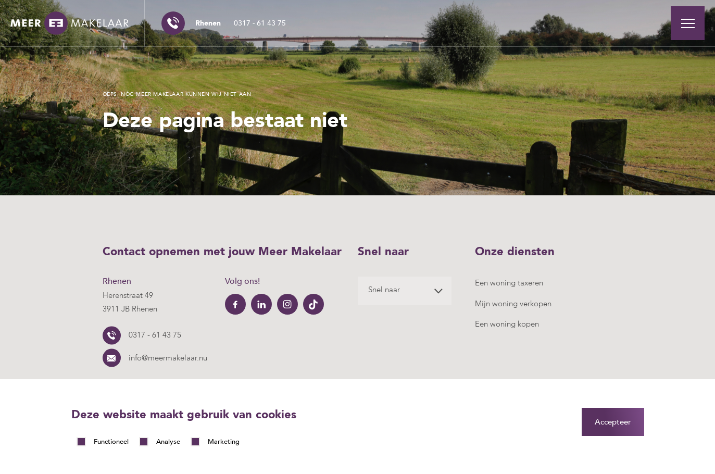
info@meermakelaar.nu (168, 358)
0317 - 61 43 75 (240, 23)
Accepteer (613, 422)
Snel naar (384, 289)
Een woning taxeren (509, 283)
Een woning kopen (507, 324)
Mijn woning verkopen (513, 303)
